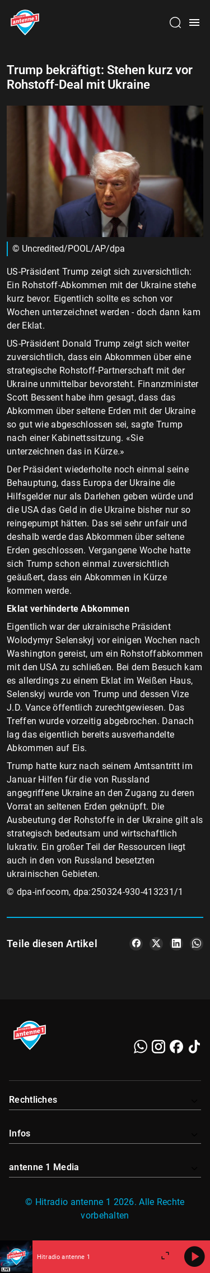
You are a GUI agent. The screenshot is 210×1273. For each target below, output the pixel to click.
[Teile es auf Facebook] (136, 944)
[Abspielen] (194, 1256)
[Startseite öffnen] (25, 22)
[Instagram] (158, 1046)
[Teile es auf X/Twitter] (156, 944)
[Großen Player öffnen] (165, 1257)
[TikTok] (194, 1046)
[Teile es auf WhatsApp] (196, 944)
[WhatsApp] (140, 1046)
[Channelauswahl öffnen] (175, 22)
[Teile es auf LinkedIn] (176, 944)
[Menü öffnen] (194, 22)
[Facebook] (176, 1046)
